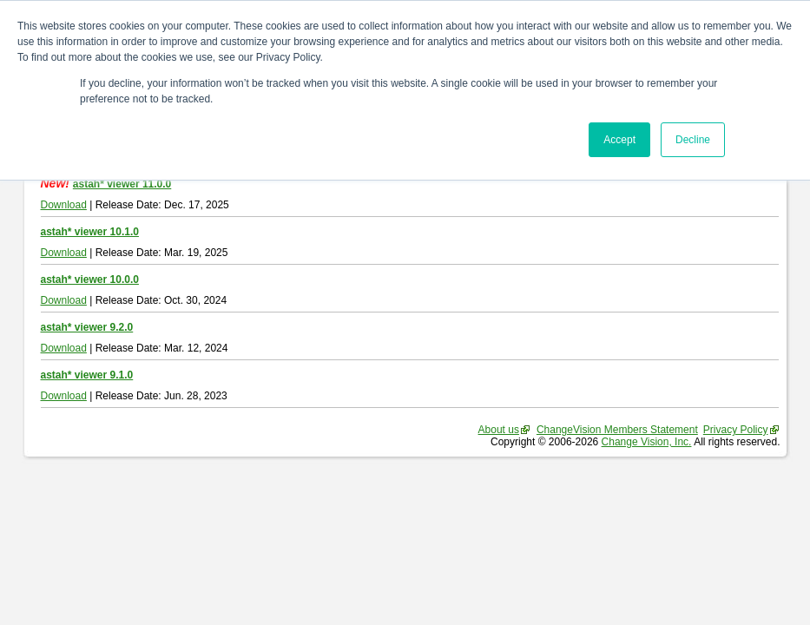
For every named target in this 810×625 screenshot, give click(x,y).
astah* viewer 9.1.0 (87, 375)
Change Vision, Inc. (647, 442)
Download (64, 205)
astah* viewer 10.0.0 (90, 279)
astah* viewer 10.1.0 (90, 232)
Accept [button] (619, 140)
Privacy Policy (735, 430)
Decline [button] (692, 140)
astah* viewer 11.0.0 (122, 184)
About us (498, 430)
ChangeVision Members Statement (617, 430)
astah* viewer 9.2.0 (87, 327)
